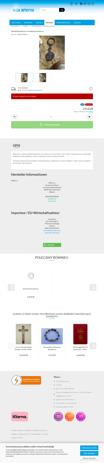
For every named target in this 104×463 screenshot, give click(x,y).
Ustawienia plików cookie (64, 407)
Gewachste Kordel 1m (30, 289)
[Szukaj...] (62, 10)
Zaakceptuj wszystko (89, 448)
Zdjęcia (77, 23)
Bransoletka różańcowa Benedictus (52, 348)
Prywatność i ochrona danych (66, 403)
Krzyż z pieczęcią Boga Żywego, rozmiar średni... (23, 348)
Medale (49, 23)
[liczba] (52, 116)
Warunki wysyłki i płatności (65, 388)
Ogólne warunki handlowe (65, 399)
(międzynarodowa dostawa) (34, 90)
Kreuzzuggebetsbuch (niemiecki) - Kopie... (80, 348)
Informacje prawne (62, 381)
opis (16, 145)
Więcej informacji (89, 458)
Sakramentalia (63, 23)
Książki (39, 23)
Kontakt (59, 385)
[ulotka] (89, 4)
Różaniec (28, 23)
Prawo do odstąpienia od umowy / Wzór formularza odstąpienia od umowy (73, 394)
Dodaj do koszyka (49, 124)
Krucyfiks (16, 23)
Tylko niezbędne (89, 453)
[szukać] (76, 4)
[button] (81, 4)
